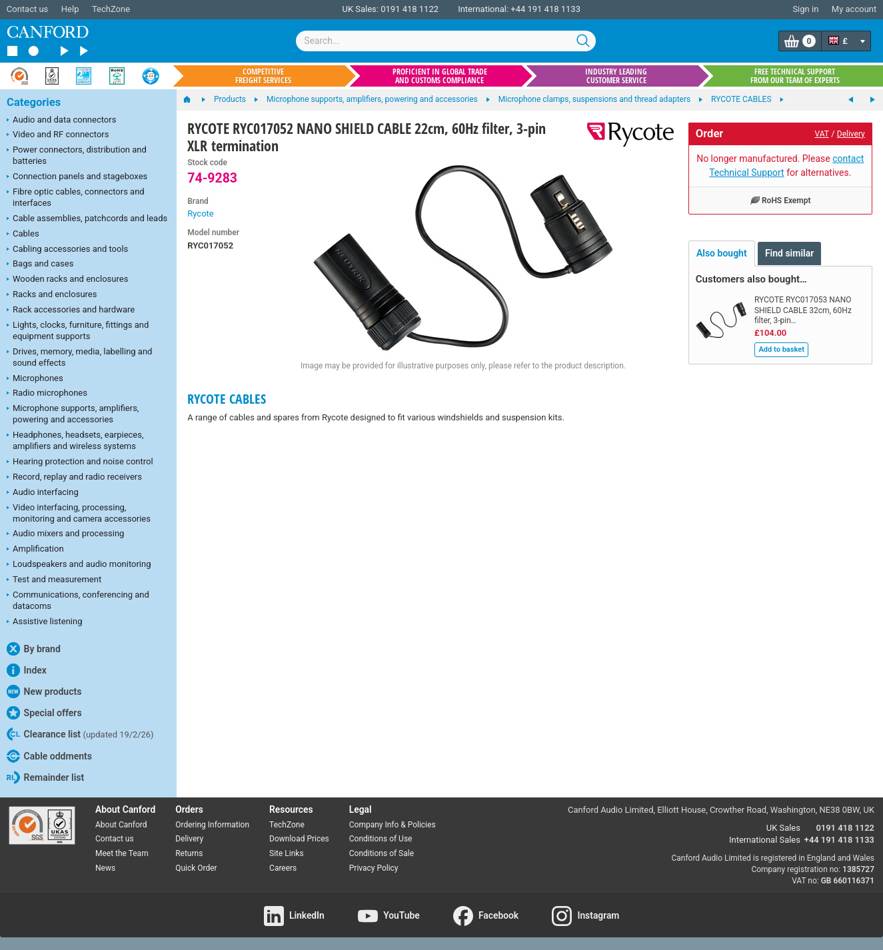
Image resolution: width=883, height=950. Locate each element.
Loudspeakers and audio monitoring (79, 565)
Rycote (200, 214)
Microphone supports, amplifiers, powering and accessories (73, 413)
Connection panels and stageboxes (77, 177)
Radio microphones (47, 394)
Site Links (286, 853)
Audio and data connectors (61, 121)
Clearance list (80, 734)
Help (70, 9)
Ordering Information (212, 824)
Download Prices (299, 838)
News (105, 868)
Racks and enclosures (52, 295)
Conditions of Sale (381, 853)
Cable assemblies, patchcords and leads (87, 219)
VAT (822, 134)
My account (854, 9)
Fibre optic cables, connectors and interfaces (76, 197)
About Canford (121, 824)
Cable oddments (49, 756)
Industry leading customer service (616, 76)
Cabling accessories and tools (67, 250)
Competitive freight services (263, 76)
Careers (283, 868)
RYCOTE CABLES (226, 399)
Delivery (851, 134)
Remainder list (45, 777)
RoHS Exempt (780, 200)
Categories (34, 102)
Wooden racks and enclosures (67, 280)
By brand (34, 649)
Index (27, 670)
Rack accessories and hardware (71, 310)
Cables (23, 234)
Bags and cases (40, 264)
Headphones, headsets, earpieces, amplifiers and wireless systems (75, 440)
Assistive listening (45, 622)
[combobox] (446, 41)
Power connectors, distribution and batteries (77, 155)
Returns (189, 853)
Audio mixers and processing (65, 534)
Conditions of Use (381, 838)
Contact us (28, 9)
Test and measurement (54, 580)
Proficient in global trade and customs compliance (440, 76)
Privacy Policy (374, 868)
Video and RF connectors (58, 135)
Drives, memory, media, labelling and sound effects (79, 357)
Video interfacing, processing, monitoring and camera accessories (79, 513)
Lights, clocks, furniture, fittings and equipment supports (78, 330)
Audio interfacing (43, 493)
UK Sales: (360, 9)
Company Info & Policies (392, 824)
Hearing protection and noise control (80, 462)
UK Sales (783, 828)
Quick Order (196, 868)
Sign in (805, 9)
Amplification (35, 550)
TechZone (111, 9)
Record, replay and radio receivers (74, 478)
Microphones (35, 379)
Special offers (44, 712)
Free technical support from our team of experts (795, 76)
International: (483, 9)
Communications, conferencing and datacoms (78, 600)
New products (44, 691)
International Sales (764, 840)
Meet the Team (122, 853)
